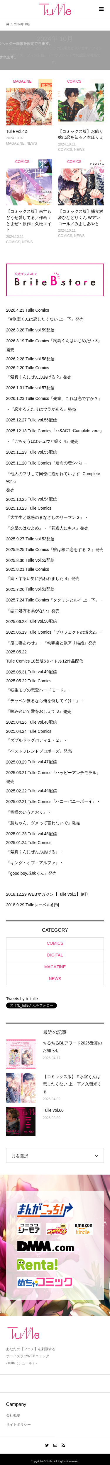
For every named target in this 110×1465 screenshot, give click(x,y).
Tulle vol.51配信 (40, 589)
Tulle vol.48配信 (42, 722)
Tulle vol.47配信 (42, 761)
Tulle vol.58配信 (40, 359)
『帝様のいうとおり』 (26, 812)
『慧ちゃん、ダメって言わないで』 (39, 822)
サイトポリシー (18, 1425)
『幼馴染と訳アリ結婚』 (65, 642)
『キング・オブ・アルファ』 (33, 862)
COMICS (55, 943)
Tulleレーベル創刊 (42, 904)
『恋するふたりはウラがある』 (39, 409)
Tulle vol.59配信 (40, 330)
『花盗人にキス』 (63, 528)
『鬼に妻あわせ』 (22, 642)
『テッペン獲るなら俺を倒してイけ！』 (43, 700)
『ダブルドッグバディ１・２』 (35, 740)
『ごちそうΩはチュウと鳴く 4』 (40, 441)
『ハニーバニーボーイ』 (74, 801)
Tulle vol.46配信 (42, 790)
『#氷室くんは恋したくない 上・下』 (40, 319)
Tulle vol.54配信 (42, 499)
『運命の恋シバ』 (67, 462)
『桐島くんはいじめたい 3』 (75, 340)
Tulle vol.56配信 (42, 420)
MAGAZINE (55, 966)
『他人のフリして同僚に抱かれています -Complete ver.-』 (53, 477)
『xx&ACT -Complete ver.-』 (77, 430)
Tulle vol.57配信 (40, 387)
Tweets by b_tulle (22, 998)
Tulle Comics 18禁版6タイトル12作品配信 (44, 661)
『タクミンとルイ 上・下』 (74, 600)
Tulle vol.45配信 (42, 833)
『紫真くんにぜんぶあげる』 (33, 851)
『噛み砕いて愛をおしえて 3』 (34, 711)
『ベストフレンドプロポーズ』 (35, 751)
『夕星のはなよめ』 (24, 528)
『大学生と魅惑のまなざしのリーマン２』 (45, 517)
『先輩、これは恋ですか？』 (75, 398)
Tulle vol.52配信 (40, 560)
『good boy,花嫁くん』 (27, 873)
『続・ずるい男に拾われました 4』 (38, 578)
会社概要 (13, 1415)
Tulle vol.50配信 (42, 621)
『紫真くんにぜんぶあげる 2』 (34, 377)
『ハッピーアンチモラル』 (76, 772)
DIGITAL (55, 955)
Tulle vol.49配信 (42, 671)
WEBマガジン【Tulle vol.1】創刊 (58, 894)
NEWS (55, 978)
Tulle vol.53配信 (40, 539)
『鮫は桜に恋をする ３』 (72, 549)
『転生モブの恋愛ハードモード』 (37, 690)
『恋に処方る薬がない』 (28, 610)
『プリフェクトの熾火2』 (75, 632)
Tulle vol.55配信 (42, 452)
